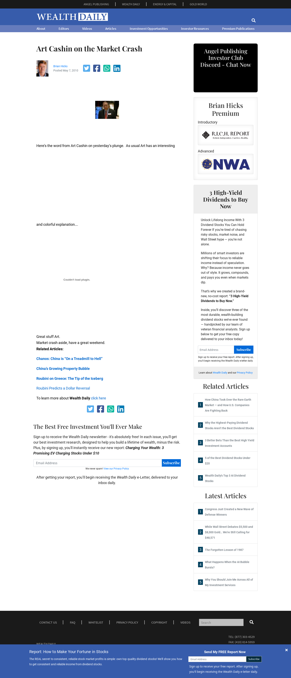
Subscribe (171, 462)
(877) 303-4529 (245, 637)
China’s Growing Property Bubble (63, 368)
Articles (110, 28)
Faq (72, 622)
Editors (64, 28)
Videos (87, 28)
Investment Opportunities (149, 28)
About (41, 28)
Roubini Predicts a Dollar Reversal (63, 388)
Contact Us (48, 622)
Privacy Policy (245, 372)
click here (98, 398)
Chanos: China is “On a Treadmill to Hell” (69, 359)
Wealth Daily (220, 372)
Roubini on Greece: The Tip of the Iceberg (69, 378)
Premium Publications (238, 28)
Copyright (159, 622)
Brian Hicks (60, 66)
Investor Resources (195, 28)
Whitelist (96, 622)
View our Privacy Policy (116, 468)
